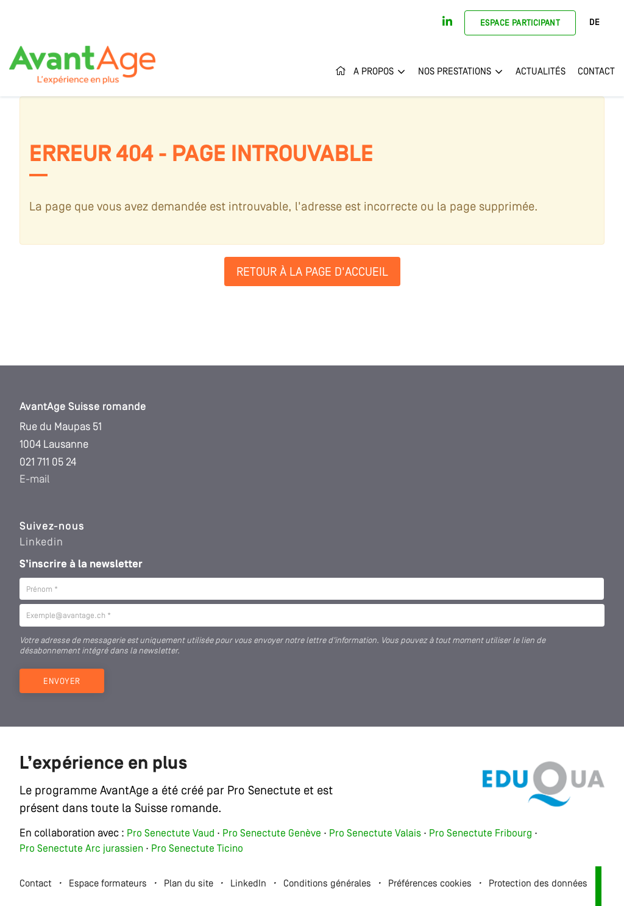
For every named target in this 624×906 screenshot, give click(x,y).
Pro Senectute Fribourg (480, 833)
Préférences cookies (430, 884)
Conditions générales (327, 884)
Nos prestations (454, 72)
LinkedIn (248, 884)
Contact (596, 72)
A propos (373, 72)
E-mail (35, 479)
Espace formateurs (108, 884)
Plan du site (188, 884)
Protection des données (538, 884)
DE (594, 23)
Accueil (341, 72)
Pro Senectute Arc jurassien (83, 849)
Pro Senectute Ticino (197, 849)
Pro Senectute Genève (271, 833)
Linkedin (41, 542)
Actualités (541, 72)
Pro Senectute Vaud (170, 833)
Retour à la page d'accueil (312, 272)
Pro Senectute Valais (375, 833)
